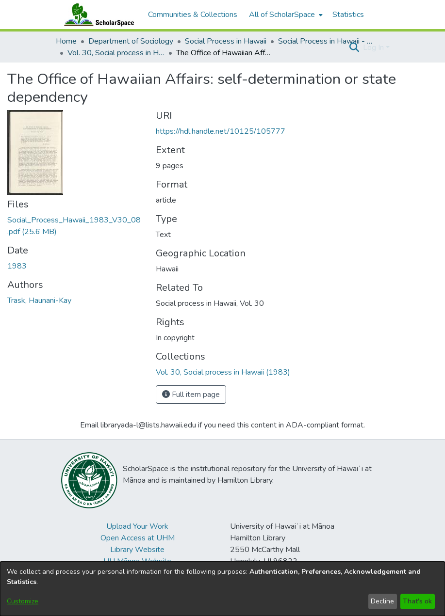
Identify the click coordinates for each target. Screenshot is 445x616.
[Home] (97, 14)
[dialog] (222, 589)
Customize (22, 601)
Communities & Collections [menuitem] (192, 14)
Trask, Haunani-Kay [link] (39, 300)
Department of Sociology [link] (130, 41)
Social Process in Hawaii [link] (225, 41)
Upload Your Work (137, 526)
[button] (354, 47)
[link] (223, 372)
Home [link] (66, 41)
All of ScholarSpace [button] (282, 14)
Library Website (137, 549)
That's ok (417, 601)
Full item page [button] (191, 394)
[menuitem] (285, 14)
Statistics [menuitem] (348, 14)
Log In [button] (374, 47)
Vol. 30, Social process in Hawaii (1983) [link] (116, 52)
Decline (382, 601)
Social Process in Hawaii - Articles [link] (326, 41)
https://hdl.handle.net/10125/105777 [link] (220, 131)
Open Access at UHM (137, 538)
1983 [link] (17, 266)
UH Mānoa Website (137, 561)
